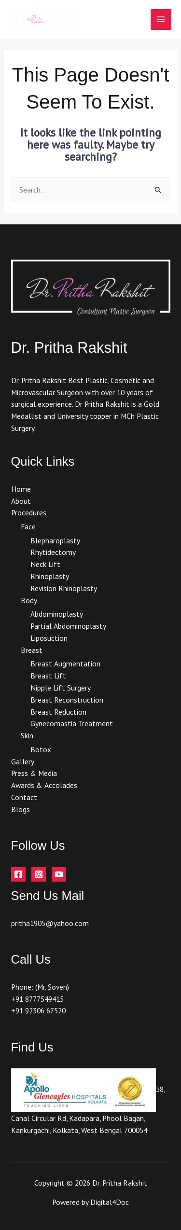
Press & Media (34, 773)
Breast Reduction (58, 712)
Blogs (20, 809)
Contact (24, 797)
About (21, 501)
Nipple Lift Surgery (60, 687)
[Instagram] (38, 874)
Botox (40, 749)
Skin (27, 735)
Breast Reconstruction (66, 700)
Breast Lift (48, 675)
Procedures (28, 512)
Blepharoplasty (55, 540)
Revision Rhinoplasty (63, 588)
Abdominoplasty (56, 614)
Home (21, 489)
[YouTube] (59, 874)
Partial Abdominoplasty (68, 626)
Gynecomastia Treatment (71, 723)
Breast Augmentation (65, 663)
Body (29, 600)
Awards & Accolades (44, 785)
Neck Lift (45, 564)
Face (28, 526)
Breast (31, 650)
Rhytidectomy (53, 552)
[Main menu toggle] (161, 19)
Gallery (22, 761)
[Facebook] (18, 874)
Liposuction (49, 638)
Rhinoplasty (49, 576)
